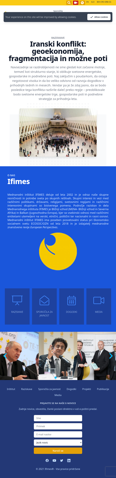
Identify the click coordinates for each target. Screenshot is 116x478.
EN (87, 2)
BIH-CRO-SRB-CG (104, 2)
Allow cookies (99, 17)
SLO (92, 2)
